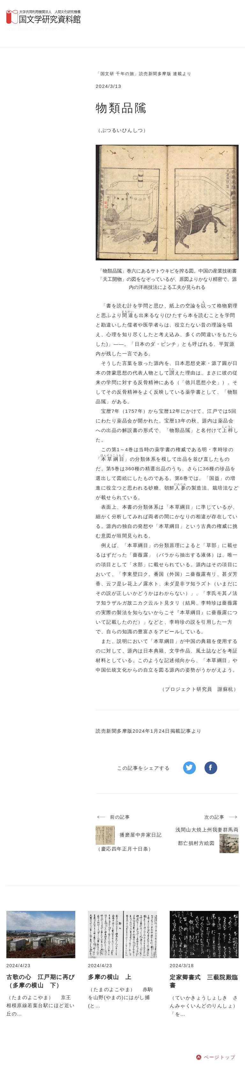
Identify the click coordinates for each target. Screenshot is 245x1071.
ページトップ (219, 1057)
